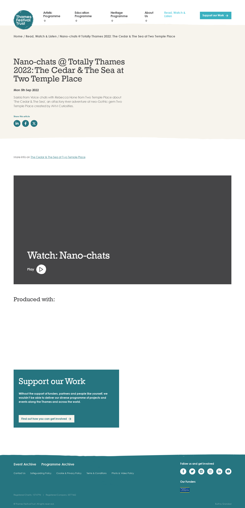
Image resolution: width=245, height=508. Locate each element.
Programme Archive (57, 464)
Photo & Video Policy (123, 473)
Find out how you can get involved (44, 418)
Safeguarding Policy (40, 473)
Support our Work (213, 15)
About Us (149, 14)
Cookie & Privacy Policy (68, 473)
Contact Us (19, 473)
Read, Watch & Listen (174, 14)
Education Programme (83, 14)
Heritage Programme (119, 14)
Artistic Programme (51, 14)
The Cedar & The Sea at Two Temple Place (58, 157)
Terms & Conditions (97, 473)
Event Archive (25, 464)
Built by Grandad (223, 504)
